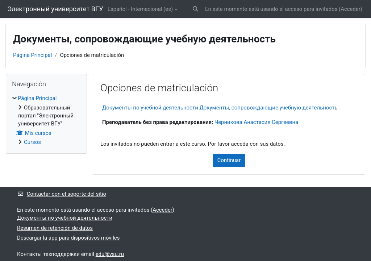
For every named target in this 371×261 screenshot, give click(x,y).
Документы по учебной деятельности (64, 218)
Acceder (350, 9)
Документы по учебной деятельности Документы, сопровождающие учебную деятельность (220, 107)
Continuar (229, 160)
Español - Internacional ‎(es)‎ (140, 9)
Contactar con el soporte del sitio (61, 194)
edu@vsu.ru (110, 254)
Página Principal (32, 55)
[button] (195, 9)
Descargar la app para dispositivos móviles (68, 238)
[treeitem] (46, 120)
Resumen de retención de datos (55, 228)
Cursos (32, 142)
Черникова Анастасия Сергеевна (256, 122)
